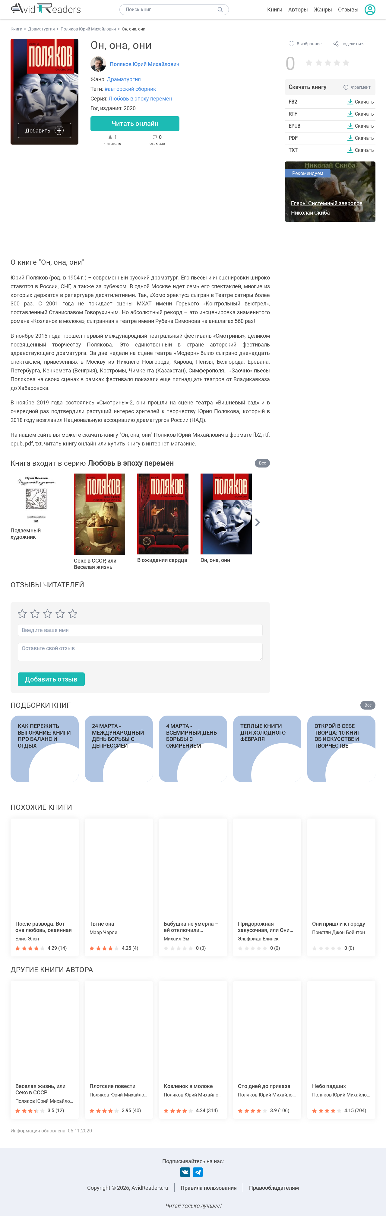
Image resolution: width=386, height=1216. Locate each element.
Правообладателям (274, 1188)
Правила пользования (209, 1188)
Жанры (323, 9)
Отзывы (348, 9)
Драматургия (124, 79)
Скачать (364, 101)
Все (262, 463)
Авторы (298, 9)
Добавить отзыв (51, 679)
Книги (274, 9)
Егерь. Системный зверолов (326, 203)
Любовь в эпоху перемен (140, 98)
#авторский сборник (130, 89)
